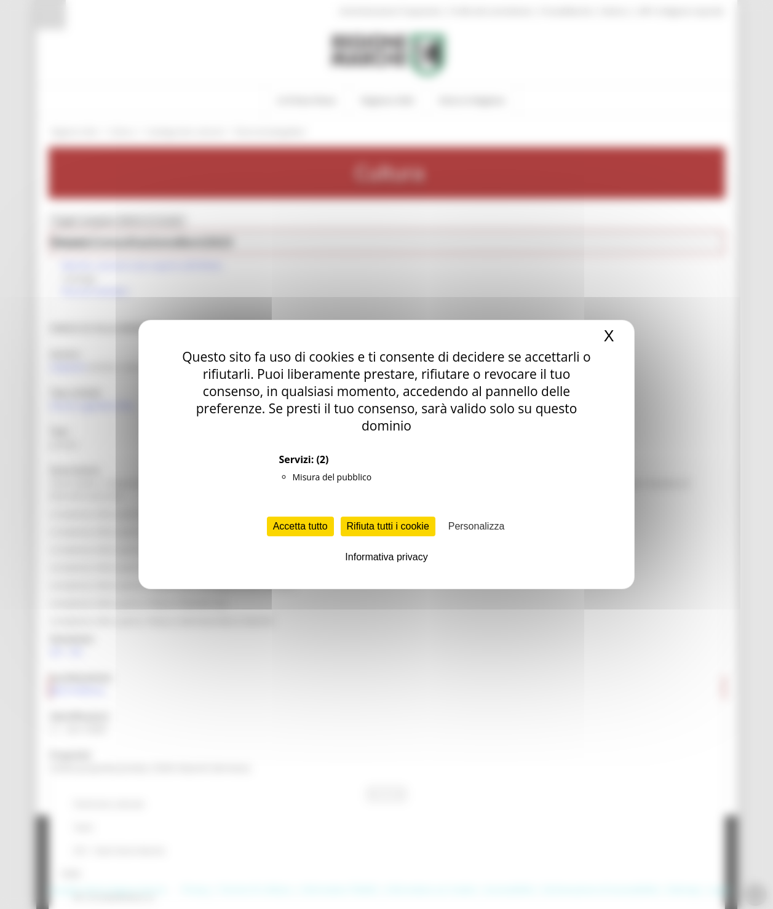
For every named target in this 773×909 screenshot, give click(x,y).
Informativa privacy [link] (386, 557)
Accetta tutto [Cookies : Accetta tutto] (300, 526)
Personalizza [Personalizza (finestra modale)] (476, 526)
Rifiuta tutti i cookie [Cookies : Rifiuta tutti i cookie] (388, 526)
